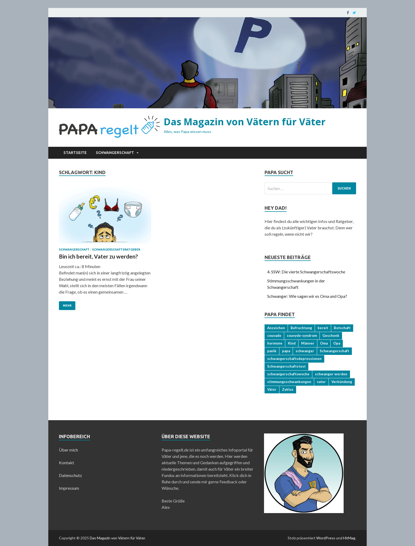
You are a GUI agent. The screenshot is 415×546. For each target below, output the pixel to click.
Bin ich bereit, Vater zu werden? (98, 256)
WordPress (325, 538)
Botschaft (342, 328)
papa (286, 351)
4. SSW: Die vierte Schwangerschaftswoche (306, 271)
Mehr (67, 305)
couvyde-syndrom (302, 335)
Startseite (75, 153)
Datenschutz (70, 475)
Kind (292, 343)
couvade (274, 335)
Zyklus (287, 389)
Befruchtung (301, 328)
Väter (271, 389)
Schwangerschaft (115, 153)
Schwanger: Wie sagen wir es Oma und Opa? (307, 296)
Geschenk (330, 335)
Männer (307, 343)
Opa (336, 343)
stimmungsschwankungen (289, 382)
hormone (274, 343)
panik (271, 351)
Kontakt (66, 462)
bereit (323, 328)
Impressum (69, 488)
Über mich (68, 449)
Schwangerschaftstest (286, 366)
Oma (324, 343)
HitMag (349, 538)
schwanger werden (331, 374)
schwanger (305, 351)
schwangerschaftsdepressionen (294, 358)
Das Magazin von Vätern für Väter (245, 121)
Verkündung (341, 382)
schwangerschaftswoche (288, 374)
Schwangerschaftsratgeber (116, 249)
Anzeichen (276, 328)
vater (321, 382)
